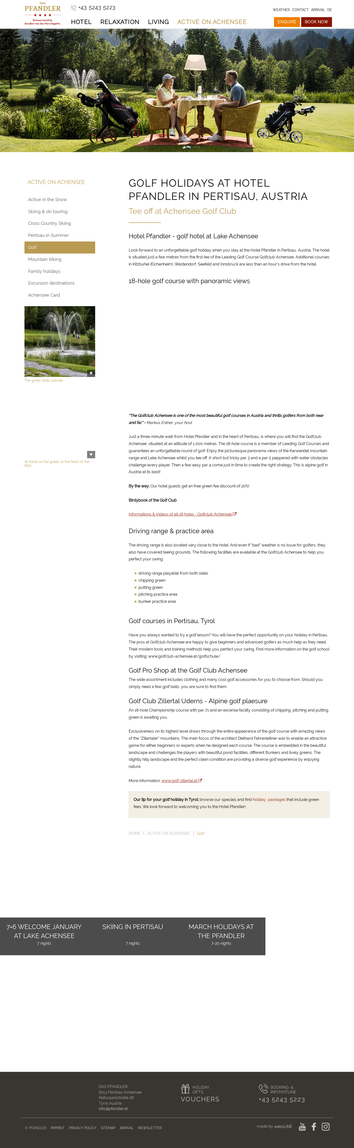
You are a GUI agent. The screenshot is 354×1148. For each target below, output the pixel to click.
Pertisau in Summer (48, 235)
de (329, 10)
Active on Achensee (168, 833)
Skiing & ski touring (48, 211)
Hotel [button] (81, 21)
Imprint (58, 1128)
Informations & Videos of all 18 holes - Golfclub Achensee (183, 514)
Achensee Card (44, 295)
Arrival (127, 1128)
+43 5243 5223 (282, 1099)
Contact (300, 10)
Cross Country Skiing (49, 223)
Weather (281, 10)
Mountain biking (44, 259)
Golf (32, 247)
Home (134, 833)
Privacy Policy (82, 1128)
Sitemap (108, 1128)
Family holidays (44, 271)
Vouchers (200, 1099)
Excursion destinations (51, 283)
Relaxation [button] (119, 21)
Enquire (287, 22)
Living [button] (158, 21)
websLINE (283, 1126)
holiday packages (269, 799)
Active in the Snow (47, 199)
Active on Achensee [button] (212, 21)
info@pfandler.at (113, 1108)
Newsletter (150, 1128)
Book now (316, 22)
